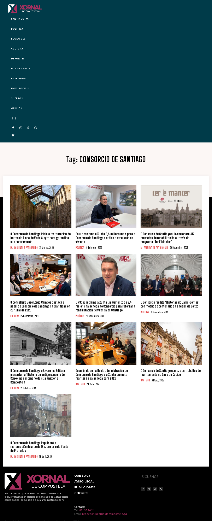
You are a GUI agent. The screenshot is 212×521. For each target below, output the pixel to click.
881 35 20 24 (86, 501)
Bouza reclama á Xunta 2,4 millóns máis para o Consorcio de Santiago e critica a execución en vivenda (103, 237)
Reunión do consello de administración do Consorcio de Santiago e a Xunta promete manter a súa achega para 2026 (106, 373)
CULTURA (14, 315)
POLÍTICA (80, 247)
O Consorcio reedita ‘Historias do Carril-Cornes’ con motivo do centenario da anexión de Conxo (169, 304)
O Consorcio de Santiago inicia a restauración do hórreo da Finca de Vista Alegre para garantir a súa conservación (40, 237)
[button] (14, 118)
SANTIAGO (80, 383)
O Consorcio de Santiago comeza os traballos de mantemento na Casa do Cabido (169, 371)
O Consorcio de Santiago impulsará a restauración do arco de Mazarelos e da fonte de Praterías (40, 439)
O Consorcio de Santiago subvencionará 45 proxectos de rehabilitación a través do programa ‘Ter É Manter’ (170, 237)
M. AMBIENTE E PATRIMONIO (24, 247)
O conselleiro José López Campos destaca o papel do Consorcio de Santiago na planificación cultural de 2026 (40, 305)
